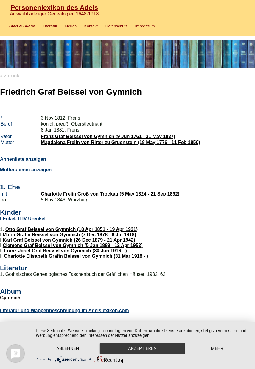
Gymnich (10, 297)
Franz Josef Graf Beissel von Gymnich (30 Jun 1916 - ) (65, 250)
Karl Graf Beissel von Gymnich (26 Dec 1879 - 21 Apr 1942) (69, 240)
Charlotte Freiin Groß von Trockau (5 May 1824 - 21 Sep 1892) (110, 193)
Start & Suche (22, 26)
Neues (71, 26)
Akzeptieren (142, 348)
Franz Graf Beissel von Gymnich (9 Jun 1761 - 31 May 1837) (108, 136)
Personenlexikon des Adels (54, 7)
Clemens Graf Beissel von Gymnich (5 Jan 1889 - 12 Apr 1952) (73, 245)
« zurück (9, 75)
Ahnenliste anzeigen (23, 159)
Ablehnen (67, 348)
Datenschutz (116, 26)
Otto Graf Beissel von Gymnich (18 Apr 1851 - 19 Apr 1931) (71, 229)
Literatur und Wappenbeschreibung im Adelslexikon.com (64, 310)
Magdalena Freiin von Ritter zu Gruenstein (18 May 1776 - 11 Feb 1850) (120, 142)
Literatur (50, 26)
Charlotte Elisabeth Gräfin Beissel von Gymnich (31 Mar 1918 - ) (76, 256)
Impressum (145, 26)
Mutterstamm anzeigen (26, 169)
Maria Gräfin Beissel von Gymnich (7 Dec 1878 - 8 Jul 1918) (69, 234)
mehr (217, 348)
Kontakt (91, 26)
